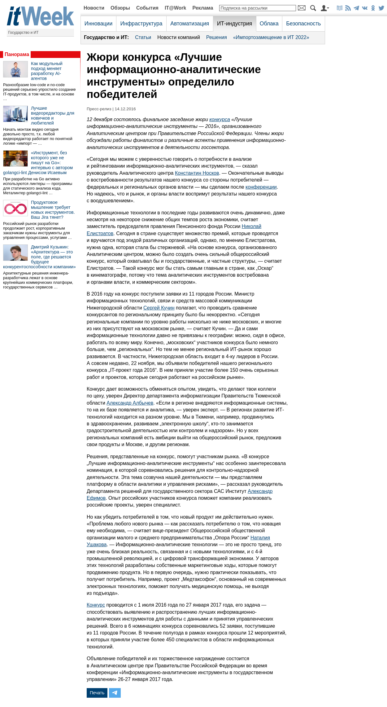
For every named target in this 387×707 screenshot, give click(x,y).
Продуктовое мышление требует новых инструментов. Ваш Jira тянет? (53, 210)
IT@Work (175, 8)
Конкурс (96, 605)
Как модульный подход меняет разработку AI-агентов (47, 71)
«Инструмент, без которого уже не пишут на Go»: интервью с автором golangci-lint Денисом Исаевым (38, 162)
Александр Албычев (130, 403)
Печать (97, 692)
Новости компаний (178, 37)
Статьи (143, 37)
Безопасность (303, 23)
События (147, 8)
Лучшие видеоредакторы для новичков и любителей (52, 115)
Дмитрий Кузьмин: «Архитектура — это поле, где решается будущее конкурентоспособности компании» (39, 256)
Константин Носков (197, 173)
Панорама (17, 54)
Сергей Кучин (159, 307)
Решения (216, 37)
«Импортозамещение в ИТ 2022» (271, 37)
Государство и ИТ (23, 32)
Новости (94, 8)
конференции (261, 187)
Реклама (202, 8)
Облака (269, 23)
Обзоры (120, 8)
